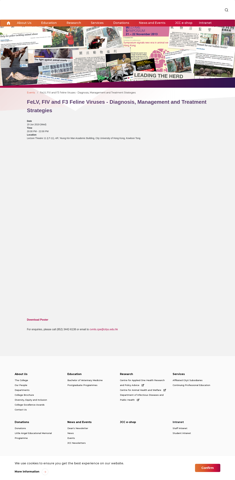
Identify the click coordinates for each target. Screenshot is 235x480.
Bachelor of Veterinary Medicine (85, 380)
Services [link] (97, 23)
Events (31, 92)
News (70, 433)
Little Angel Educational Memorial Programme (33, 435)
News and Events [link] (152, 23)
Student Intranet (182, 433)
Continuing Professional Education (191, 385)
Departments (22, 390)
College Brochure (24, 395)
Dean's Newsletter (77, 428)
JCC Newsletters (76, 443)
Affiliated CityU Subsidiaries (188, 380)
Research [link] (74, 23)
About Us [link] (24, 23)
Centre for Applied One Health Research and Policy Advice (142, 383)
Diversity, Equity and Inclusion (31, 400)
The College (21, 380)
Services (179, 374)
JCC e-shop (128, 422)
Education (74, 374)
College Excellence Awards (30, 405)
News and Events (79, 422)
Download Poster (37, 319)
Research (126, 374)
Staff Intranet (180, 428)
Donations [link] (121, 23)
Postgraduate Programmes (82, 385)
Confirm (207, 468)
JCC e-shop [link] (183, 23)
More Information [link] (27, 471)
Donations (22, 422)
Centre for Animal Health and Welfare (143, 390)
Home (8, 23)
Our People (21, 385)
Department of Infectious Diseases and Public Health (142, 397)
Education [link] (49, 23)
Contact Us (21, 409)
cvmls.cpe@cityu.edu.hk (104, 329)
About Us (21, 374)
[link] (226, 10)
